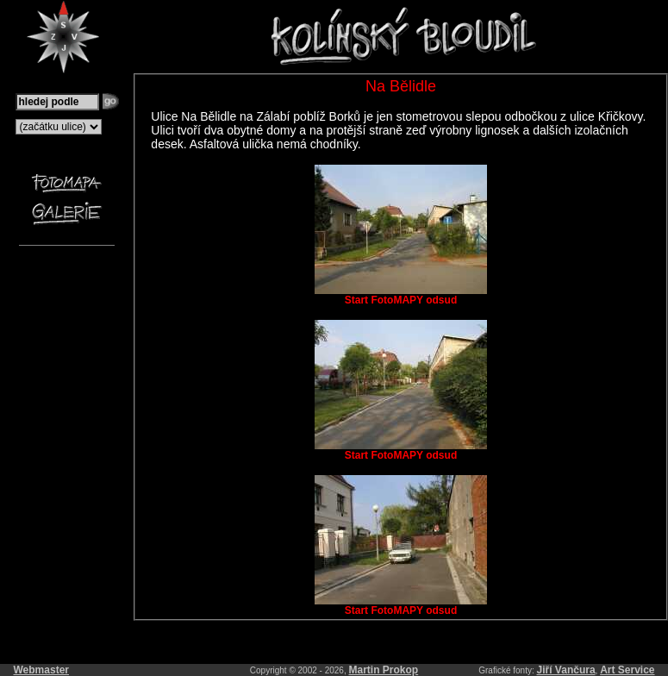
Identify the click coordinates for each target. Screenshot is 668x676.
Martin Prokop (384, 670)
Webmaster (41, 670)
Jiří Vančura (566, 670)
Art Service (627, 670)
